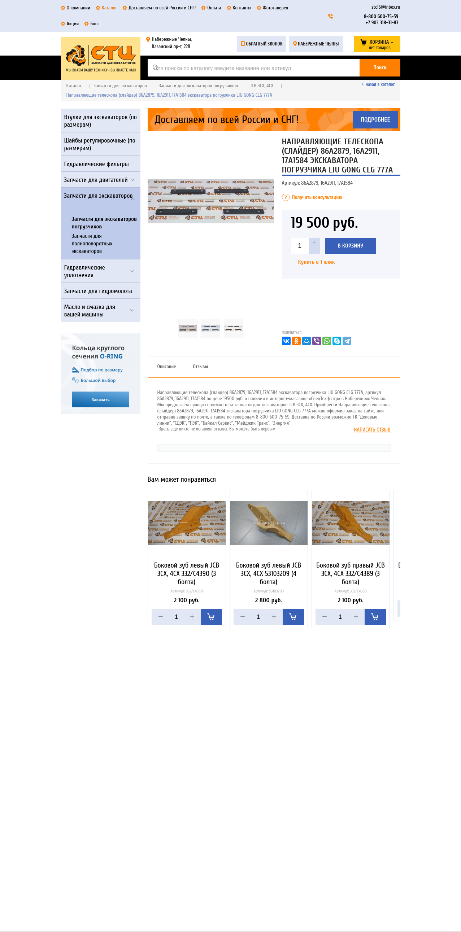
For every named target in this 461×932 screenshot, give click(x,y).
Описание (166, 366)
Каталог (74, 86)
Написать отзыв (372, 430)
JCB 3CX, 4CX (261, 86)
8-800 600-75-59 (381, 16)
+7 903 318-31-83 (382, 22)
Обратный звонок (264, 44)
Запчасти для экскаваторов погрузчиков (198, 86)
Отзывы (200, 366)
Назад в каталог (380, 84)
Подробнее (375, 119)
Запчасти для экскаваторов (120, 86)
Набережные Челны (318, 44)
